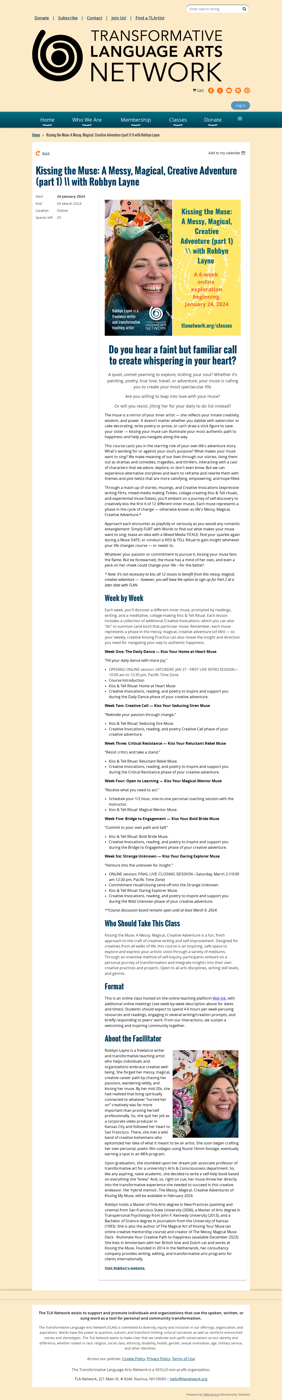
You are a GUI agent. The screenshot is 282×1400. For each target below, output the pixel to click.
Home (36, 134)
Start (39, 196)
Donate (42, 18)
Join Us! (118, 18)
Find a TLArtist (150, 18)
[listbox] (227, 153)
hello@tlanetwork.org (188, 1378)
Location (42, 210)
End (39, 203)
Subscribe (68, 18)
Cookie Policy (133, 1358)
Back (46, 153)
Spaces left (44, 217)
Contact (94, 18)
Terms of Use (183, 1358)
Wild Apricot (211, 1394)
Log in (240, 105)
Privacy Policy (158, 1358)
